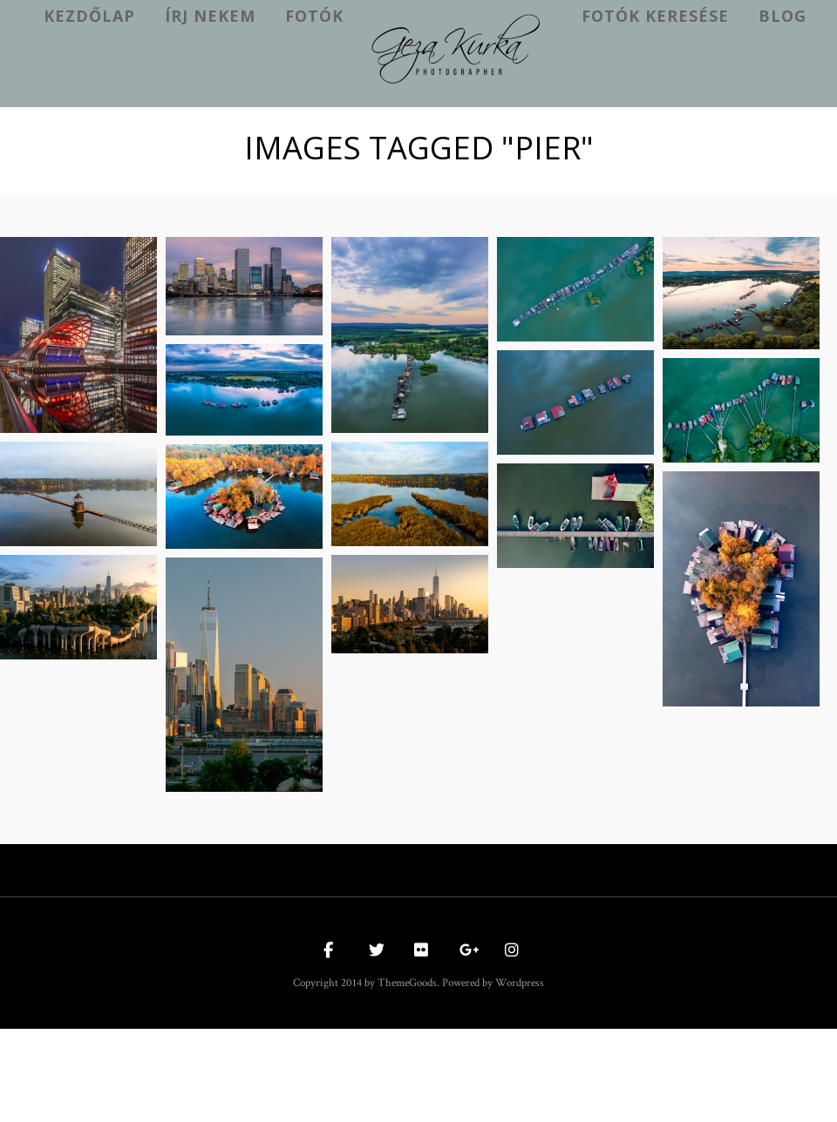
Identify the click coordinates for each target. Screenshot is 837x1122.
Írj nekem (210, 15)
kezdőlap (89, 15)
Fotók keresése (655, 15)
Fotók (314, 15)
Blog (782, 15)
